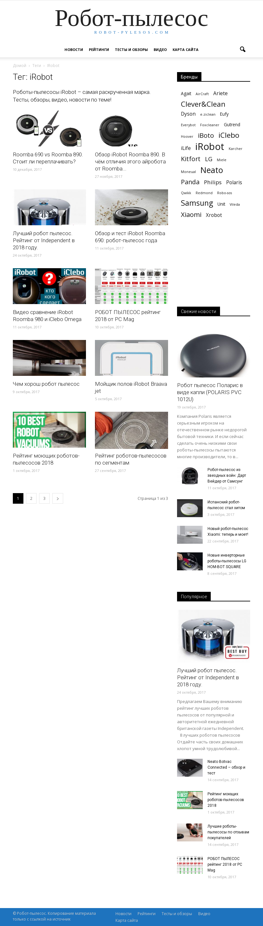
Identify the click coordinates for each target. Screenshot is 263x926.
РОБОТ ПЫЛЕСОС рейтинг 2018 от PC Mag (225, 864)
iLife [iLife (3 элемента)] (186, 148)
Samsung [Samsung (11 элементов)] (197, 203)
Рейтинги (99, 49)
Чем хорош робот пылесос (46, 384)
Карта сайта (186, 49)
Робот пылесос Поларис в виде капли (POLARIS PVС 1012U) (210, 392)
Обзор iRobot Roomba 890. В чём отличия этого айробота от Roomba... (130, 161)
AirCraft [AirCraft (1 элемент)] (202, 94)
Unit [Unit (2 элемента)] (221, 204)
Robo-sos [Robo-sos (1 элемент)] (224, 193)
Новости (73, 49)
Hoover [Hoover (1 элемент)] (187, 136)
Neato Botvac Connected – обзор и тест (226, 767)
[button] (242, 49)
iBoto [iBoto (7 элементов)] (206, 135)
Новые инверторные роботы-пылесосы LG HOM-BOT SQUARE (227, 561)
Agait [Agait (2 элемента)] (186, 93)
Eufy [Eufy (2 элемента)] (224, 114)
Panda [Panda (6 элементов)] (190, 181)
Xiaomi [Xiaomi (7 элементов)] (191, 214)
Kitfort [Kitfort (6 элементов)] (190, 158)
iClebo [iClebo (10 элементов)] (228, 135)
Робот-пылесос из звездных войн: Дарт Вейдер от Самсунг (227, 475)
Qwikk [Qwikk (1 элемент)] (186, 193)
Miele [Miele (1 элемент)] (221, 160)
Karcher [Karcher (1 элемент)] (235, 148)
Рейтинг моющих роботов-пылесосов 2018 (226, 800)
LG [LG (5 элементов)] (208, 158)
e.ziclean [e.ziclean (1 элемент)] (208, 114)
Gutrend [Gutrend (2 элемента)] (232, 124)
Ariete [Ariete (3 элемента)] (220, 93)
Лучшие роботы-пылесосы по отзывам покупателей (228, 832)
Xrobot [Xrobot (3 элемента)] (214, 215)
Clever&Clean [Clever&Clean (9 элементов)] (203, 104)
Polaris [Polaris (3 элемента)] (234, 182)
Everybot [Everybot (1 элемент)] (188, 125)
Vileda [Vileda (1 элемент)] (235, 204)
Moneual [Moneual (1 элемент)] (188, 171)
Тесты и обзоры (131, 49)
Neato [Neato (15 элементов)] (211, 170)
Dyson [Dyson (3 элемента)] (188, 114)
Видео (160, 49)
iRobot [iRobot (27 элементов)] (209, 146)
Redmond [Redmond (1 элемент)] (204, 193)
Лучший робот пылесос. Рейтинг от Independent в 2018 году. (44, 240)
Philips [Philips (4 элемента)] (213, 182)
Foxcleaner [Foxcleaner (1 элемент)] (209, 125)
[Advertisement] (213, 269)
